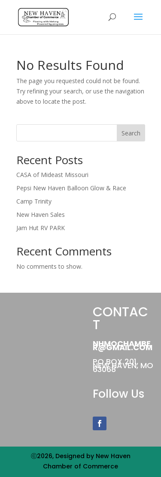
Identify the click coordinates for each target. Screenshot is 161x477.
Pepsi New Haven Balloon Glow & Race (71, 188)
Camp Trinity (34, 201)
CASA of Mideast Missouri (52, 175)
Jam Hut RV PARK (40, 228)
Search (131, 133)
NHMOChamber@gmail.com (122, 345)
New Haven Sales (40, 214)
